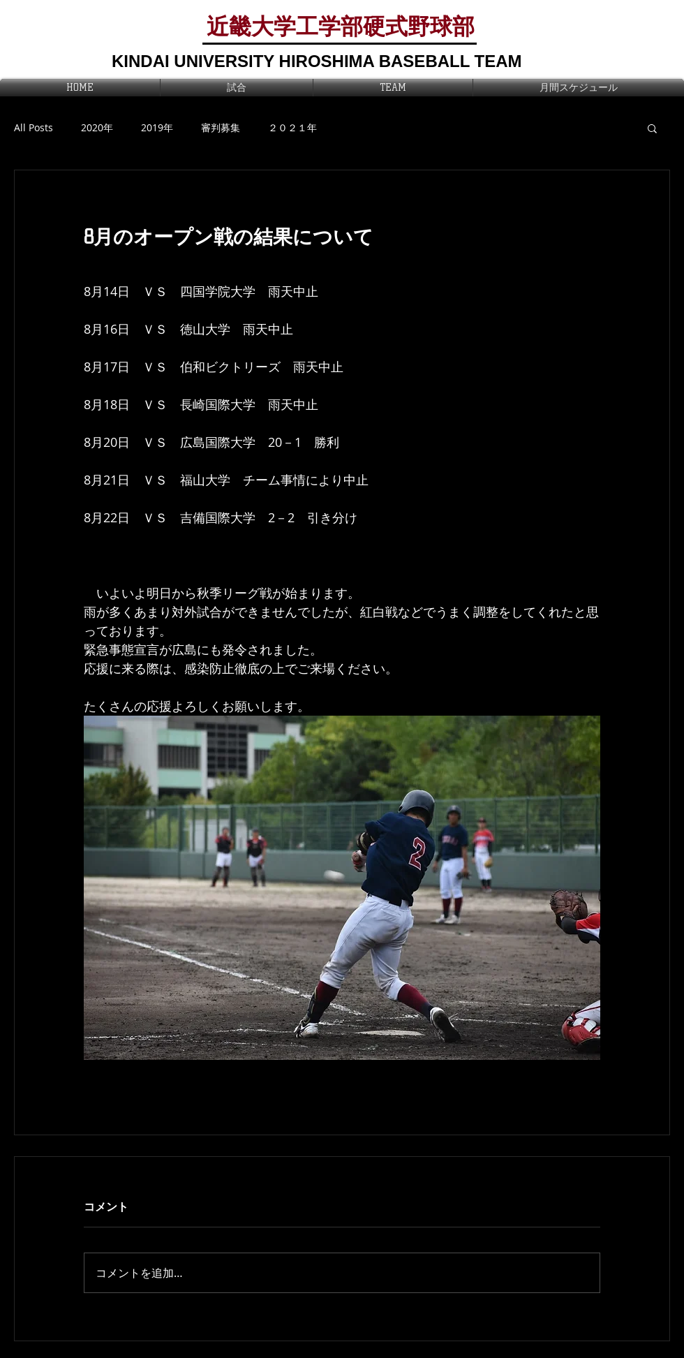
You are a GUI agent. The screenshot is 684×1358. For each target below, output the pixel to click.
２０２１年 (292, 127)
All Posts (33, 127)
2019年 (157, 127)
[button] (652, 127)
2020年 (97, 127)
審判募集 (220, 127)
